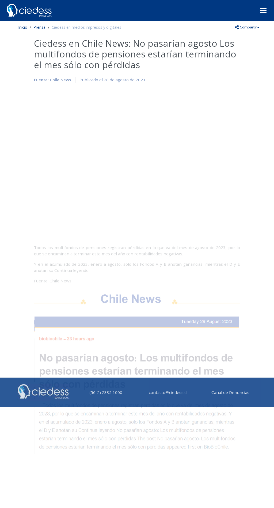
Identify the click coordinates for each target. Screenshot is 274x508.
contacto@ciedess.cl (168, 392)
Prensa (39, 27)
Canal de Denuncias (230, 392)
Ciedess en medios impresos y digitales (86, 27)
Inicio (22, 27)
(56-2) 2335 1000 (105, 392)
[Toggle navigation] (263, 10)
